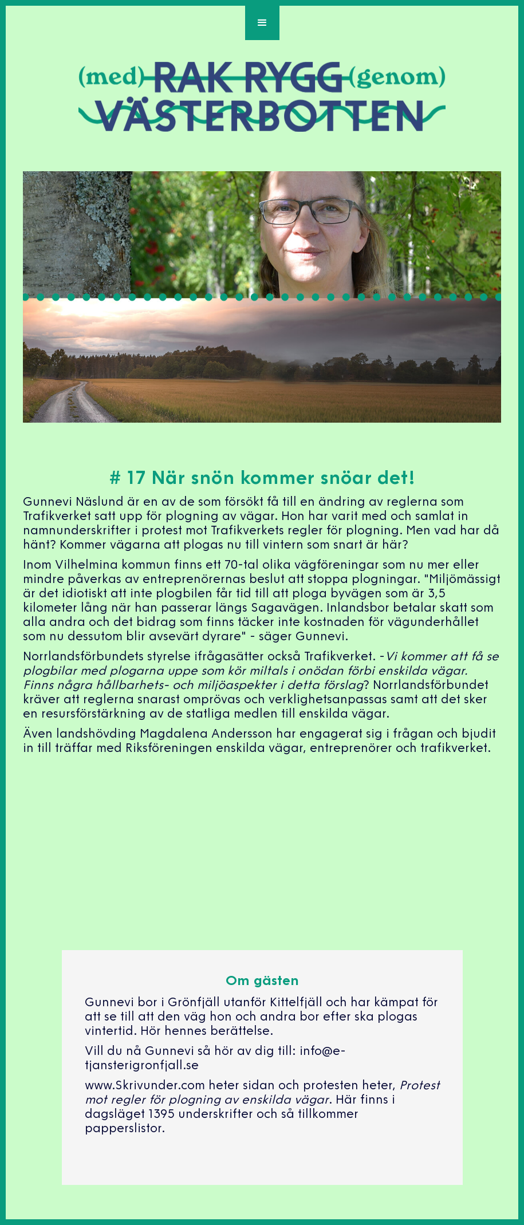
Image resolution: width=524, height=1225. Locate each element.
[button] (262, 23)
